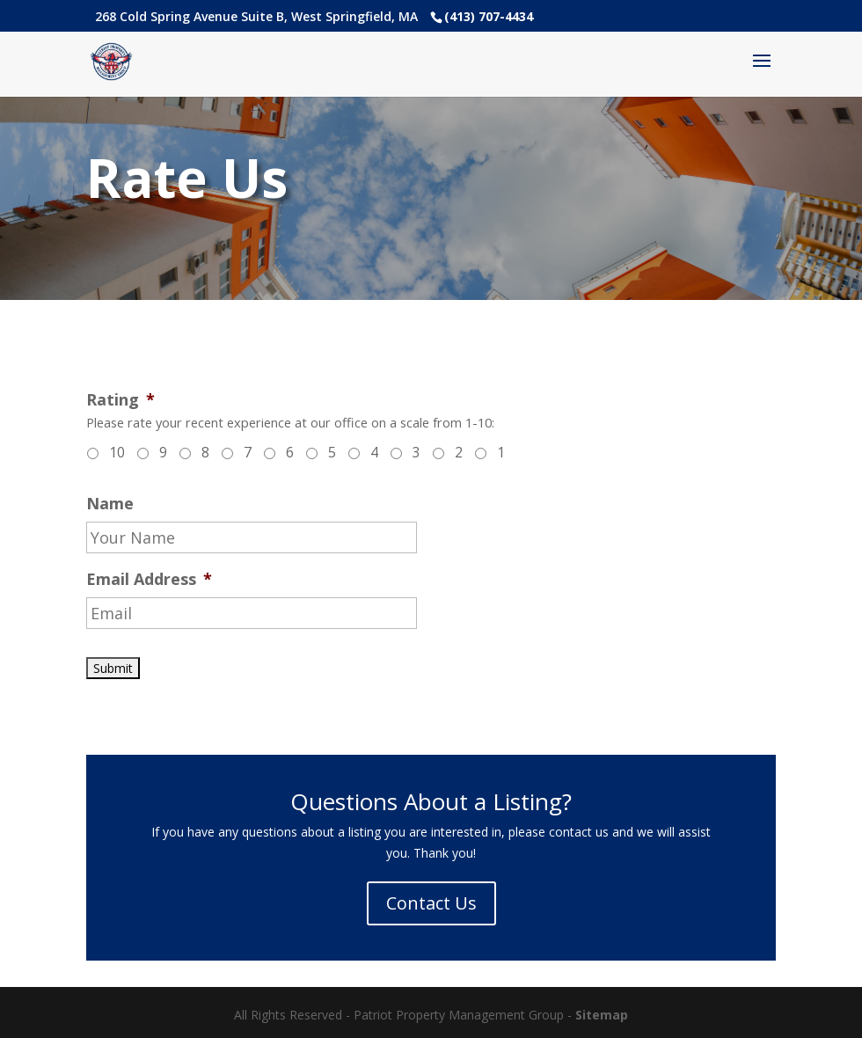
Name (110, 503)
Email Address (149, 579)
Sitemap (601, 1014)
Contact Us (431, 903)
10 (117, 452)
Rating (120, 400)
